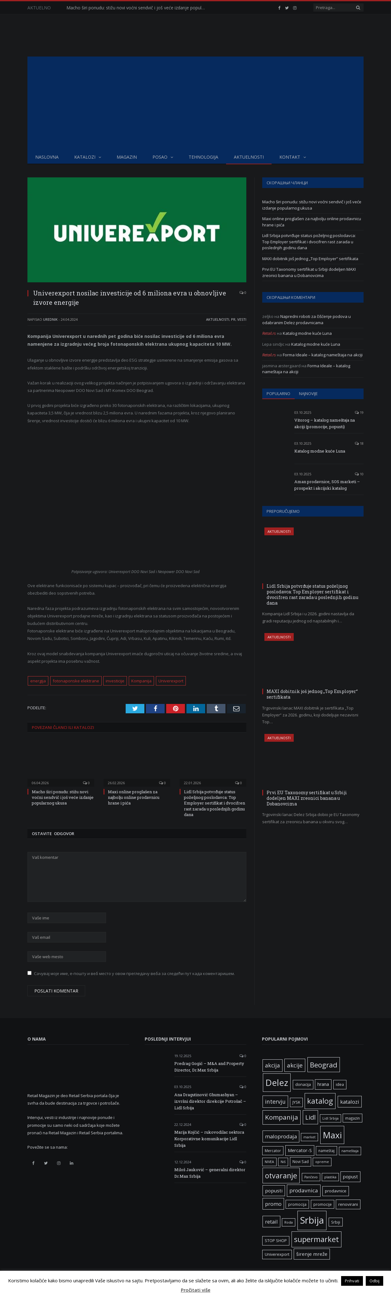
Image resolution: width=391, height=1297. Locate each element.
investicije (115, 681)
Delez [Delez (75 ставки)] (276, 1082)
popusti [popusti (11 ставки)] (273, 1190)
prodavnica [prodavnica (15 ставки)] (303, 1190)
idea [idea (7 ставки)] (340, 1084)
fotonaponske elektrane (76, 681)
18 (359, 443)
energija (38, 681)
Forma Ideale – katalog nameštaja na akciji (323, 355)
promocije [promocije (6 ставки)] (322, 1204)
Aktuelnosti (249, 157)
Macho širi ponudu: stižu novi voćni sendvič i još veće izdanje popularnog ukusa (138, 8)
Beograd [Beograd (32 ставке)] (323, 1064)
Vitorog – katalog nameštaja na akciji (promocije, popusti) (324, 423)
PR (233, 319)
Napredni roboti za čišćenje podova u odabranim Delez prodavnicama (306, 319)
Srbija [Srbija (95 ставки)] (312, 1220)
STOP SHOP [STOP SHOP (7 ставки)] (276, 1240)
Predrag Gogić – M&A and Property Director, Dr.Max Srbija (209, 1067)
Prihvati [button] (352, 1281)
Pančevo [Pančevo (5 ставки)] (311, 1177)
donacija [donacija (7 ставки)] (303, 1084)
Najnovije (308, 393)
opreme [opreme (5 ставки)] (322, 1162)
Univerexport (170, 681)
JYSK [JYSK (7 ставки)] (296, 1102)
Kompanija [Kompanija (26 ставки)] (281, 1117)
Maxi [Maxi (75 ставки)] (332, 1135)
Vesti (241, 319)
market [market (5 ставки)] (309, 1137)
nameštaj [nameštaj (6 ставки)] (326, 1150)
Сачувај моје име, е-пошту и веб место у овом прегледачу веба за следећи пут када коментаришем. (134, 973)
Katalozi (84, 157)
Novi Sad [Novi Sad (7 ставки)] (300, 1161)
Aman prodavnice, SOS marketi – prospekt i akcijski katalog (327, 485)
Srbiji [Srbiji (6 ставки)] (335, 1222)
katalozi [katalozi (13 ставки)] (349, 1101)
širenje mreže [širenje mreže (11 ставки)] (311, 1254)
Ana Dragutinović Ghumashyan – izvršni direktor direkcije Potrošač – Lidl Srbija (210, 1101)
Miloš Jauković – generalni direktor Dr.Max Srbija (209, 1173)
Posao (159, 157)
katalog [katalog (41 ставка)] (320, 1101)
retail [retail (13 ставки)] (271, 1221)
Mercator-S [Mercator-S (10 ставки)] (300, 1150)
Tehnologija (203, 157)
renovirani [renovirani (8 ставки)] (348, 1204)
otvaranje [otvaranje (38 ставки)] (281, 1176)
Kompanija (141, 681)
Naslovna (47, 157)
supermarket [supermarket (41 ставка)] (316, 1239)
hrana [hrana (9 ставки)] (323, 1084)
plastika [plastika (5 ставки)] (330, 1177)
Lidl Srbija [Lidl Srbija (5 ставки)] (330, 1118)
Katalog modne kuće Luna (307, 333)
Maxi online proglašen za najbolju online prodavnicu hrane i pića (133, 797)
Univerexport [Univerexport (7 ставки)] (277, 1254)
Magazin (127, 157)
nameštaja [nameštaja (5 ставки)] (350, 1151)
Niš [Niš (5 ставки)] (283, 1162)
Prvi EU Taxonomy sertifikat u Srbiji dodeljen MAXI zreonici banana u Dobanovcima (309, 272)
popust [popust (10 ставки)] (350, 1176)
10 (359, 474)
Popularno (278, 393)
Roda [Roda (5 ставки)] (288, 1222)
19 (359, 412)
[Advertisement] (195, 103)
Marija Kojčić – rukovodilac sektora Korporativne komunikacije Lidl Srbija (209, 1138)
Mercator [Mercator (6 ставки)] (273, 1150)
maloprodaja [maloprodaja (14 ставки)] (281, 1136)
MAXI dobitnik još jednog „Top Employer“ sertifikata (310, 258)
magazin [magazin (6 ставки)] (352, 1118)
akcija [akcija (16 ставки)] (272, 1065)
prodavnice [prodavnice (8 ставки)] (335, 1191)
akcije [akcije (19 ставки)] (295, 1065)
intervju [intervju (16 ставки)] (275, 1101)
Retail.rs (269, 333)
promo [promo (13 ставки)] (273, 1203)
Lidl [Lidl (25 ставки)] (310, 1117)
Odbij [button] (374, 1281)
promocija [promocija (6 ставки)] (297, 1204)
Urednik (50, 319)
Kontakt (289, 157)
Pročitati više (195, 1290)
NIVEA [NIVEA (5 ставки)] (269, 1162)
